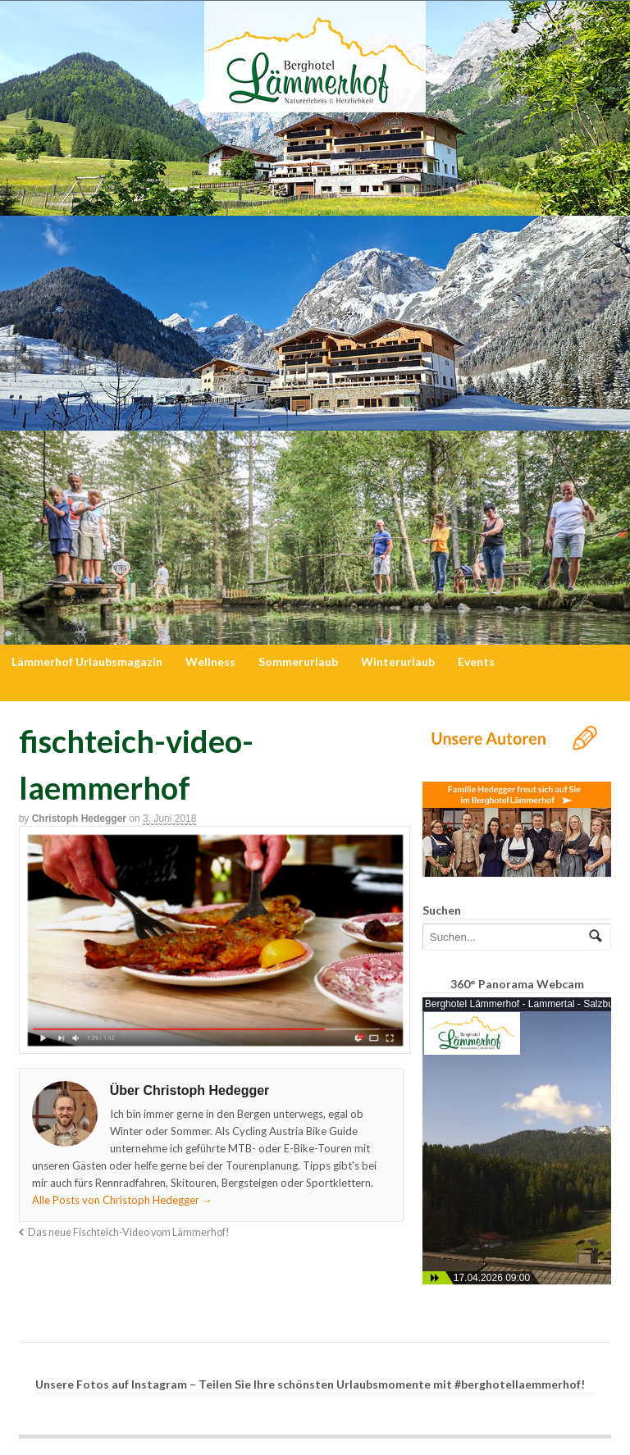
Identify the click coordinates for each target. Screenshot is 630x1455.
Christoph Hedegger (79, 818)
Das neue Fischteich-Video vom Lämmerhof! (129, 1232)
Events (476, 661)
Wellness (210, 661)
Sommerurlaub (298, 661)
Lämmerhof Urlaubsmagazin (86, 661)
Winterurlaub (398, 661)
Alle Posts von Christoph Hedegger (122, 1199)
